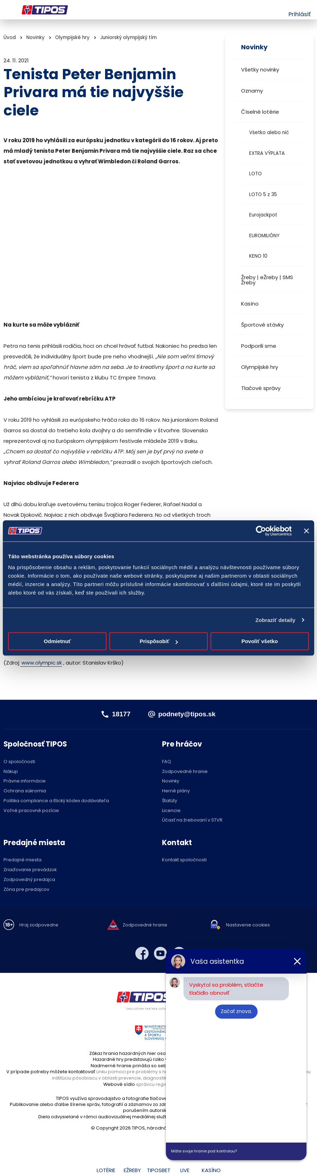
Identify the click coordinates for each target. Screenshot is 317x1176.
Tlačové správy (260, 388)
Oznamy (252, 90)
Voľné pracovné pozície (31, 810)
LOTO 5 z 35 (263, 194)
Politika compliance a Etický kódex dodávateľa (56, 801)
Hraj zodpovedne (39, 925)
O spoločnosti (19, 762)
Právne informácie (25, 781)
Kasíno (250, 303)
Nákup (11, 771)
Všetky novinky (260, 69)
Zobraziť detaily (275, 620)
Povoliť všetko (259, 641)
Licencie (171, 810)
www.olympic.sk (41, 662)
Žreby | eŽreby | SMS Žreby (267, 279)
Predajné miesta (22, 860)
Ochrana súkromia (25, 791)
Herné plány (176, 791)
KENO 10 (258, 256)
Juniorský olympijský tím (128, 37)
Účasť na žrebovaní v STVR (192, 820)
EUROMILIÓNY (264, 235)
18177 (119, 713)
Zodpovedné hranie (185, 771)
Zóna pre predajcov (26, 889)
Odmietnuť (57, 641)
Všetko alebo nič (269, 132)
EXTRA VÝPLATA (267, 153)
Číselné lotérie (260, 111)
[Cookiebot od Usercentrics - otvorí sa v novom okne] (261, 531)
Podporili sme (258, 346)
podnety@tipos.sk (187, 713)
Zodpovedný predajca (29, 880)
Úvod (10, 37)
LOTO (255, 173)
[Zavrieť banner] (306, 530)
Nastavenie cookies (248, 925)
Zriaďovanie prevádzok (30, 870)
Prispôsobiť (159, 641)
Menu (8, 10)
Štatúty (169, 801)
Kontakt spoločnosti (184, 860)
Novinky (35, 37)
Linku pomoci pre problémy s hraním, (138, 1072)
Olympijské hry (259, 367)
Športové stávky (262, 324)
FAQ (166, 762)
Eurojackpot (263, 215)
